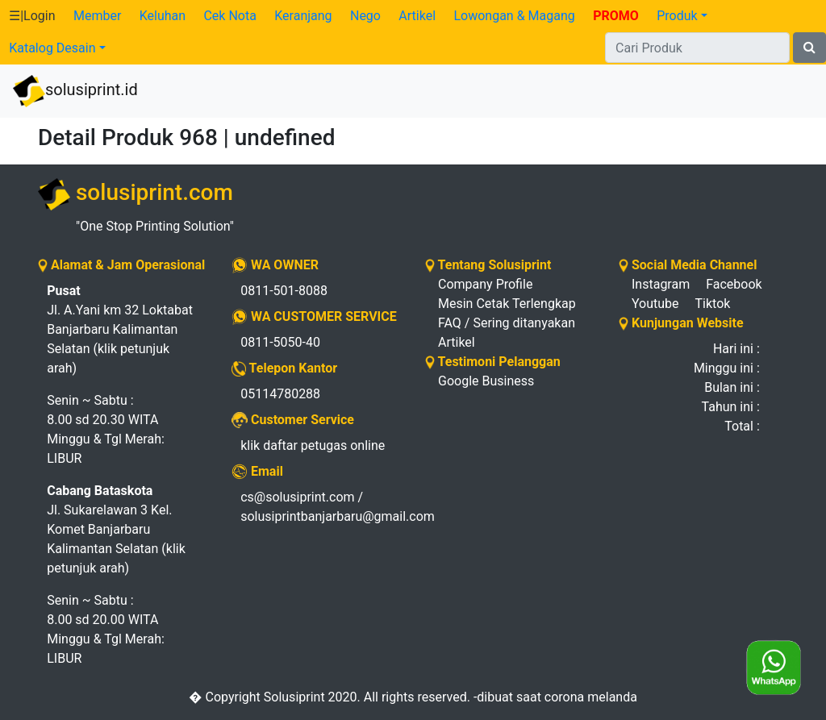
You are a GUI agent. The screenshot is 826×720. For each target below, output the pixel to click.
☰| (32, 15)
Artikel (417, 15)
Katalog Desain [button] (52, 48)
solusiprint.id (75, 91)
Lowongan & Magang (513, 15)
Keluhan (163, 15)
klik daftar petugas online (312, 445)
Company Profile (485, 284)
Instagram (661, 284)
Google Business (486, 381)
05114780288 (280, 394)
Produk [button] (677, 15)
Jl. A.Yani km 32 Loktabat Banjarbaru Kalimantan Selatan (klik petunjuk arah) (120, 329)
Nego (365, 15)
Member (97, 15)
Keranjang (303, 15)
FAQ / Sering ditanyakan (506, 323)
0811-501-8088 (283, 290)
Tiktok (713, 303)
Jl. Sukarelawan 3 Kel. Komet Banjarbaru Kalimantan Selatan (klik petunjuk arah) (116, 529)
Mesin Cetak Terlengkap (507, 303)
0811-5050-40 (280, 342)
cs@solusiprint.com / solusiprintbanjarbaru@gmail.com (320, 506)
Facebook (733, 284)
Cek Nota (229, 15)
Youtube (655, 303)
